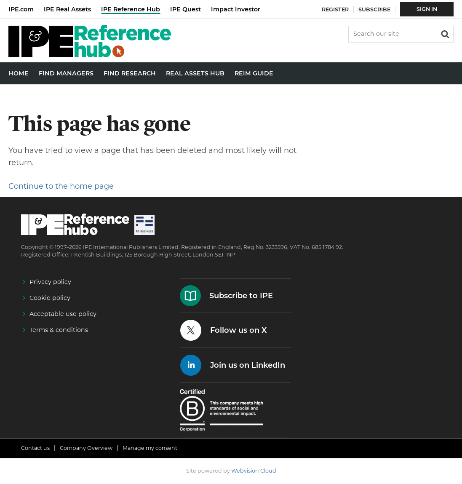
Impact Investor (235, 9)
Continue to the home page (61, 186)
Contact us (35, 448)
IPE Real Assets (67, 9)
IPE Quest (185, 9)
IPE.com (21, 9)
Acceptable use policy (62, 314)
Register (335, 9)
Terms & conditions (58, 330)
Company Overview (86, 448)
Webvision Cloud (253, 471)
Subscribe (374, 9)
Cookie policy (49, 298)
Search (444, 33)
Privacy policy (50, 282)
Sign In (427, 9)
